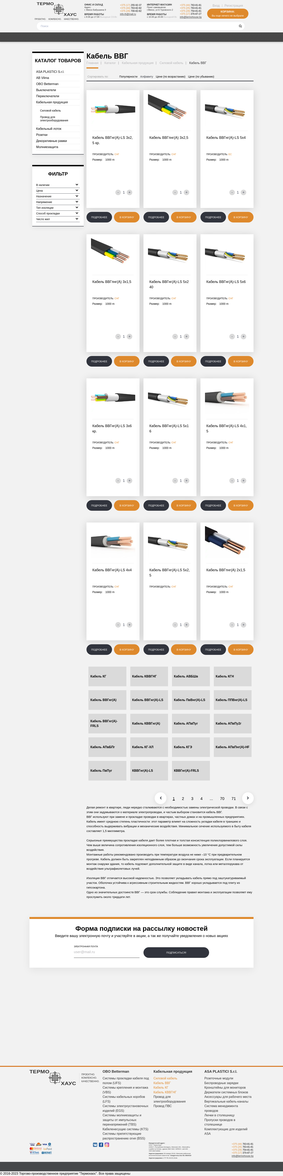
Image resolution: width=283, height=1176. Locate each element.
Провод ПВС (162, 1106)
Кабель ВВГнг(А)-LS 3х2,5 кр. (112, 140)
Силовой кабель (50, 110)
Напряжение (57, 202)
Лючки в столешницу (219, 1115)
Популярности (128, 76)
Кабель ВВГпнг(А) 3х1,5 (111, 282)
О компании (186, 37)
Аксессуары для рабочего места (228, 1096)
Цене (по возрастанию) (170, 76)
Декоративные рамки (51, 141)
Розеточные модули (218, 1078)
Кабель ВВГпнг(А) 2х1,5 (225, 570)
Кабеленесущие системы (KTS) (125, 1129)
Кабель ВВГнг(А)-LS (147, 700)
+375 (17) (131, 5)
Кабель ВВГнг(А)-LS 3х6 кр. (112, 428)
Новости (161, 37)
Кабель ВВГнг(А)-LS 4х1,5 (226, 428)
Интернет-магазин (159, 4)
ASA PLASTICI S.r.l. (50, 71)
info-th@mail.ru (128, 14)
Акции (60, 37)
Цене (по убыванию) (201, 76)
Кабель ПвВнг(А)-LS (189, 700)
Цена (57, 190)
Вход (216, 5)
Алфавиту (146, 76)
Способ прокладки (57, 213)
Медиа (79, 37)
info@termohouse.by (191, 17)
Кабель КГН (225, 676)
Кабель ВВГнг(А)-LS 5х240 (169, 284)
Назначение (57, 196)
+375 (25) (190, 8)
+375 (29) (131, 11)
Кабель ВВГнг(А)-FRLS (104, 723)
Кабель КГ (98, 676)
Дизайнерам (215, 37)
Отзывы (139, 37)
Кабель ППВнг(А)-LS (231, 700)
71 (232, 798)
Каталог (40, 37)
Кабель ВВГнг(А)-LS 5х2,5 (169, 572)
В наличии (57, 184)
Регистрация (234, 5)
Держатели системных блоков (226, 1092)
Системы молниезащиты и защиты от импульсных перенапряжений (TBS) (122, 1120)
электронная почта (86, 946)
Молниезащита (47, 147)
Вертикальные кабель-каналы (226, 1101)
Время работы (94, 14)
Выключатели (46, 90)
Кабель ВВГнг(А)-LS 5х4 (226, 138)
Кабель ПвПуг (101, 770)
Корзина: (228, 11)
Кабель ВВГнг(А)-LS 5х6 (226, 282)
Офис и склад (93, 4)
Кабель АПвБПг (102, 747)
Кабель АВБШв (186, 676)
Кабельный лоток (48, 128)
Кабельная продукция (52, 102)
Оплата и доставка (108, 37)
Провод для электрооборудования (54, 118)
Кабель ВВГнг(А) (103, 700)
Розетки (41, 134)
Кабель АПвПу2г (229, 723)
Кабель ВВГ (162, 1083)
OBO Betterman (47, 84)
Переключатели (47, 96)
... (209, 798)
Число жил (57, 219)
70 (221, 798)
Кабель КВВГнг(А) (146, 723)
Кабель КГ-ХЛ (142, 747)
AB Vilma (42, 78)
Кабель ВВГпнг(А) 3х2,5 (168, 138)
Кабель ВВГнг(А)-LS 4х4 (112, 570)
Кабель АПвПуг (186, 723)
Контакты (241, 37)
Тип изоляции (57, 207)
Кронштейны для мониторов (225, 1087)
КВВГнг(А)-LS (142, 770)
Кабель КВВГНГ (144, 676)
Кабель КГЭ (183, 747)
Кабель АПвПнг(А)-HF (232, 747)
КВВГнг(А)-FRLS (186, 770)
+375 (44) (131, 8)
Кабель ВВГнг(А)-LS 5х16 (169, 428)
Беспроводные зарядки (221, 1083)
